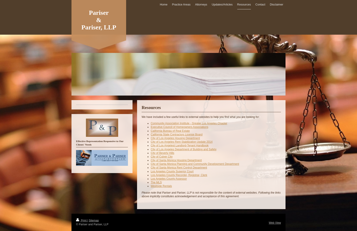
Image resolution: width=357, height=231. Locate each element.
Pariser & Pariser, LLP (99, 20)
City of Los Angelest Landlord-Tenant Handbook (180, 145)
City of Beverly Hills (162, 153)
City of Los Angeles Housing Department (175, 138)
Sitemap (94, 220)
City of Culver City (162, 156)
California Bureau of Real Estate (170, 130)
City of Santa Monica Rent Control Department (179, 167)
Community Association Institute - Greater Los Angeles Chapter (189, 123)
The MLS (156, 182)
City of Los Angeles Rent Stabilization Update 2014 (182, 141)
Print (81, 220)
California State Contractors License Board (176, 134)
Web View (275, 222)
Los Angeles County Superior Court (172, 171)
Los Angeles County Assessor (169, 178)
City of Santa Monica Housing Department (176, 160)
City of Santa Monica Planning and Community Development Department (195, 164)
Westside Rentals (161, 186)
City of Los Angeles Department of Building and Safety (184, 149)
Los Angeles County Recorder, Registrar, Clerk (179, 175)
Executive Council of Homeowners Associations (179, 127)
